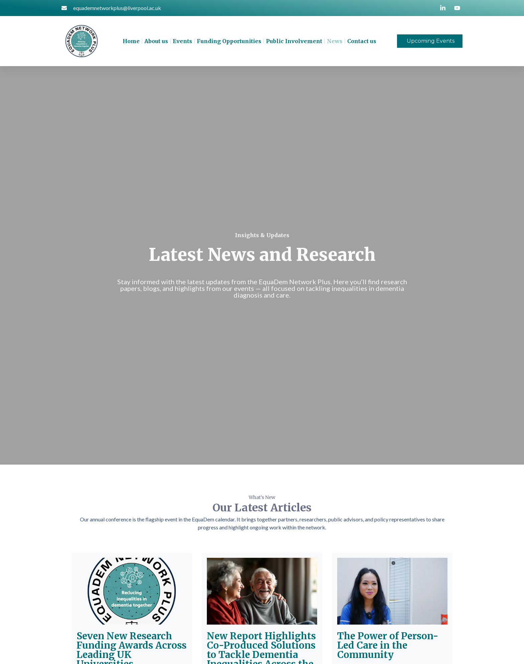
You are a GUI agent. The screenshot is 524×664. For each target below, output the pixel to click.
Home (131, 41)
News (335, 41)
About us (156, 41)
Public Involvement (294, 41)
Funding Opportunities (229, 41)
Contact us (361, 41)
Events (182, 41)
